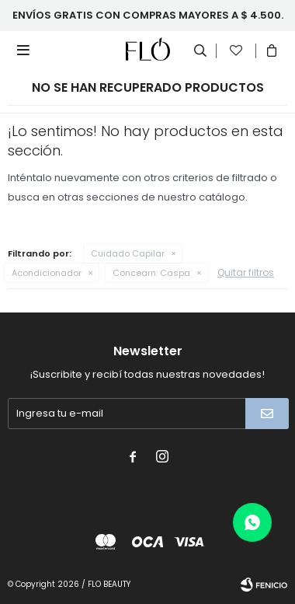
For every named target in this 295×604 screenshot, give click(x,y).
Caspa (151, 273)
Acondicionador (47, 273)
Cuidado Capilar (128, 253)
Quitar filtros (245, 272)
